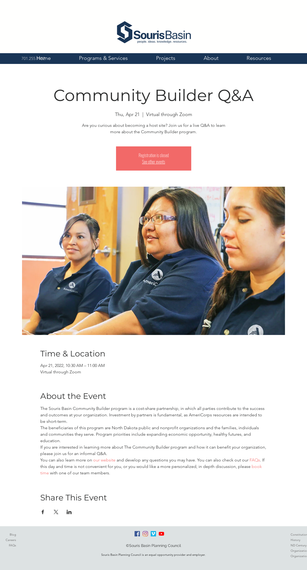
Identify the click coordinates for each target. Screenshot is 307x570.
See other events (153, 161)
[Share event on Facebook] (42, 512)
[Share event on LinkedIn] (69, 512)
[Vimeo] (153, 533)
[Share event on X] (56, 512)
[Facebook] (137, 533)
